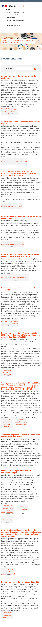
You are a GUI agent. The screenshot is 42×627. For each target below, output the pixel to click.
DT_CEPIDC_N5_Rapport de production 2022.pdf (9, 322)
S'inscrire (32, 1)
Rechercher (9, 68)
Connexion (38, 1)
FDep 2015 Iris (7, 520)
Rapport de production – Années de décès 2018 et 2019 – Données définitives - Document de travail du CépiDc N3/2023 (20, 335)
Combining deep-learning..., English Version (21, 422)
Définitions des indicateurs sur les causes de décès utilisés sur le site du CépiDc (20, 255)
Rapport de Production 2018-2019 (7, 372)
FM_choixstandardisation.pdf (11, 206)
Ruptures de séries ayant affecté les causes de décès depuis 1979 (21, 217)
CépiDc (22, 6)
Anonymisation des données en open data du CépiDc (20, 122)
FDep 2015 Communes (23, 508)
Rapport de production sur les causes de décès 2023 (18, 77)
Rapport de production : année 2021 (7, 615)
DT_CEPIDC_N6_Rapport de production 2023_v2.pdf (9, 111)
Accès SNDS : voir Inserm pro (14, 23)
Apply (35, 69)
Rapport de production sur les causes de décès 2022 (18, 289)
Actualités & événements (13, 25)
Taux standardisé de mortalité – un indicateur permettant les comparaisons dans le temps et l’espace (19, 173)
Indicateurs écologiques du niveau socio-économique (16, 472)
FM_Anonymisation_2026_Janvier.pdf (14, 161)
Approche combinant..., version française (7, 423)
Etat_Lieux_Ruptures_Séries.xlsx (12, 244)
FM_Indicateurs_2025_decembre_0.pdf (15, 278)
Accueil (3, 52)
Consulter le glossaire (24, 1)
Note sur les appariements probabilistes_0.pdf (8, 571)
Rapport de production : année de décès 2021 (20, 582)
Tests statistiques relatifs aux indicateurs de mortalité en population (20, 436)
